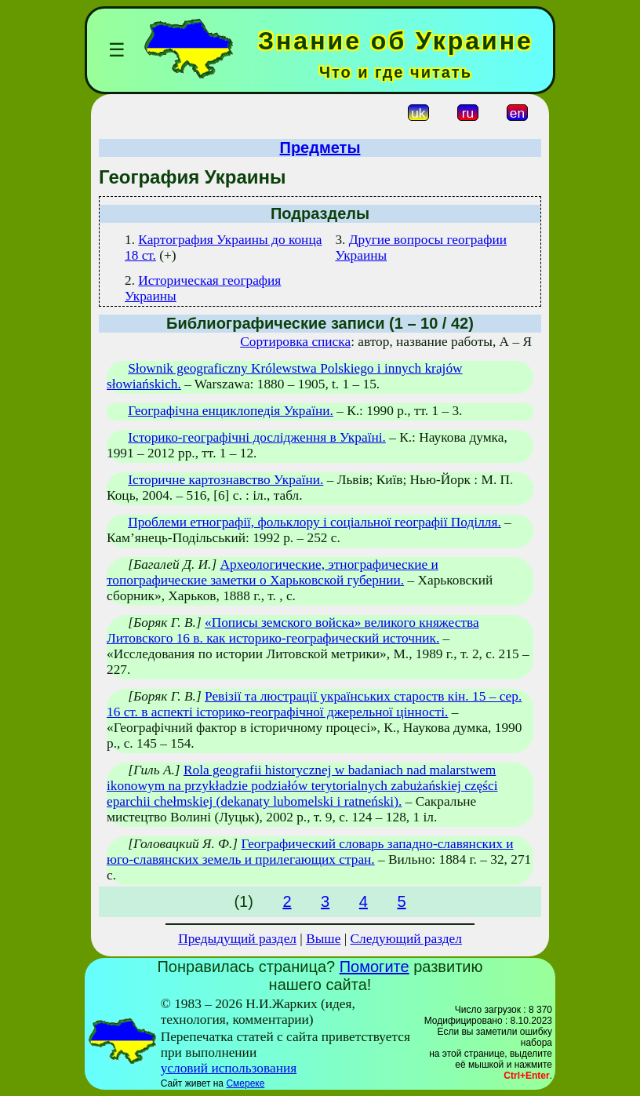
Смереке (245, 1083)
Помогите (374, 966)
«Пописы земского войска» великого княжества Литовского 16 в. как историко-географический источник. (293, 630)
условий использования (229, 1068)
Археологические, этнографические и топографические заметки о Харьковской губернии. (272, 572)
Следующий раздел (406, 938)
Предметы (320, 147)
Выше (323, 938)
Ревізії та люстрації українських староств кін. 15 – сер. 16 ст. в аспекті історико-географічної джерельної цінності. (314, 704)
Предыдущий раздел (237, 938)
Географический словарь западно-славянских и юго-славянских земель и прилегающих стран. (310, 851)
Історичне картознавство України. (225, 479)
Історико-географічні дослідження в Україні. (257, 437)
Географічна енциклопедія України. (230, 410)
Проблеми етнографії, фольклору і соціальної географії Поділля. (314, 522)
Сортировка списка (295, 341)
